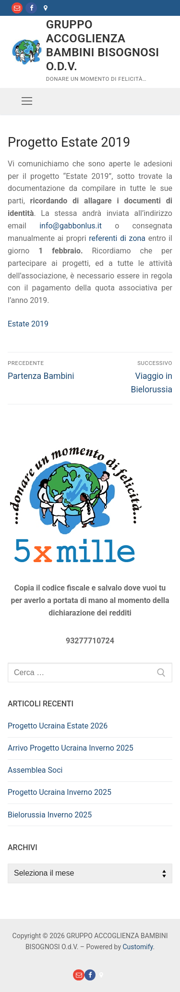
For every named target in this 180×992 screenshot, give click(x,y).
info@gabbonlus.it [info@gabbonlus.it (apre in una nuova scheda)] (70, 225)
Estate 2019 (28, 323)
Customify (137, 947)
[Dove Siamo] (45, 7)
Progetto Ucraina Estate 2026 (58, 725)
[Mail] (17, 7)
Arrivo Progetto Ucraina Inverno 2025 (70, 748)
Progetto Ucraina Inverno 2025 (59, 792)
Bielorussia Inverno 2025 (50, 814)
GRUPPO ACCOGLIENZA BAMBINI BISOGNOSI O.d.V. (102, 46)
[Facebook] (30, 7)
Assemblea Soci (35, 770)
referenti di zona (117, 238)
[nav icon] (27, 101)
